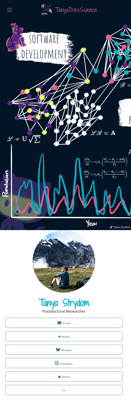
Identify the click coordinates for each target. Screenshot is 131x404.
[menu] (9, 10)
